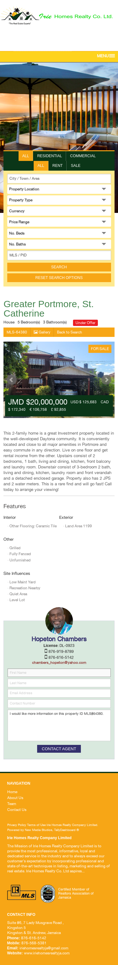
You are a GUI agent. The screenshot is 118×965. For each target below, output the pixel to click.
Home (12, 792)
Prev (12, 380)
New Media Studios (38, 830)
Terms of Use (36, 825)
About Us (15, 798)
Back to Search (69, 332)
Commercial (83, 156)
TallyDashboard (65, 830)
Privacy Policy (16, 825)
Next (106, 380)
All (25, 156)
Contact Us (16, 810)
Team (11, 804)
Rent (58, 165)
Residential (49, 156)
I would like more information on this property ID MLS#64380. (59, 725)
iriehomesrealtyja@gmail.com (43, 48)
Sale (76, 165)
